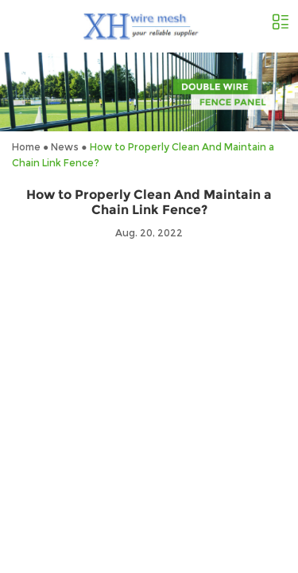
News (65, 147)
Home (26, 147)
